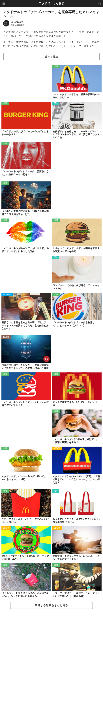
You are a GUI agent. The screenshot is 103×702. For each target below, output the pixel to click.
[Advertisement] (51, 655)
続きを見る (51, 56)
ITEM (55, 103)
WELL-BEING (7, 295)
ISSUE (56, 67)
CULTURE (6, 337)
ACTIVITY (57, 448)
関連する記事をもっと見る (51, 605)
